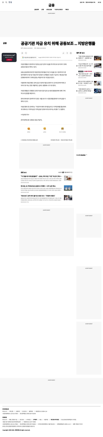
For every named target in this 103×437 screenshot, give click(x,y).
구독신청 (11, 411)
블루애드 (31, 411)
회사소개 (4, 411)
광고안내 (24, 411)
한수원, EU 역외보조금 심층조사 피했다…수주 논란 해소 (38, 186)
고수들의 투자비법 (85, 71)
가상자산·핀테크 (58, 9)
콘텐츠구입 (14, 419)
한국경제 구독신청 (55, 140)
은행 (42, 9)
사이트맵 (28, 419)
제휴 (10, 419)
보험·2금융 (49, 9)
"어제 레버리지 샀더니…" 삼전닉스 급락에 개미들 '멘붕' (85, 91)
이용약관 (46, 419)
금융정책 (36, 9)
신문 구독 (82, 2)
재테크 (67, 9)
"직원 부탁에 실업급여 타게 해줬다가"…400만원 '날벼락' (85, 58)
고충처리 (18, 411)
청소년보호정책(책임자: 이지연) (68, 419)
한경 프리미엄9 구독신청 (66, 140)
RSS (41, 419)
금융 (51, 5)
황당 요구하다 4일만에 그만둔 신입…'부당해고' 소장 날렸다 (85, 83)
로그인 (99, 2)
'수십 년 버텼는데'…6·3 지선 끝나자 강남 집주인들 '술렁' (85, 65)
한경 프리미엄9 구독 (90, 2)
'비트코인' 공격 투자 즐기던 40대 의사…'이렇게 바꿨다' (38, 196)
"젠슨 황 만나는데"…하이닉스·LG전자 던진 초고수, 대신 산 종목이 (85, 75)
